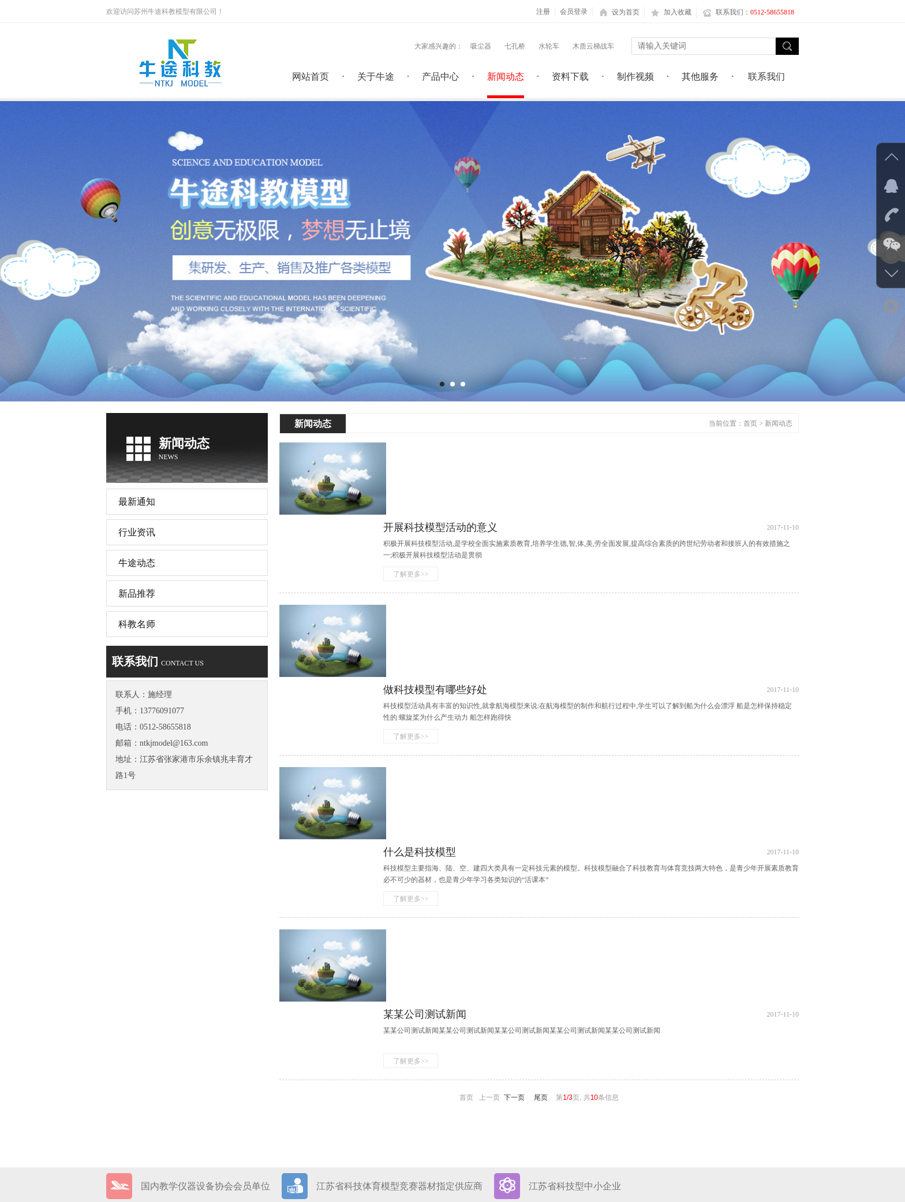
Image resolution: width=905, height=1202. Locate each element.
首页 (750, 423)
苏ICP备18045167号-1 (505, 1050)
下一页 (514, 832)
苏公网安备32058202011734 (529, 1070)
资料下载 (122, 1074)
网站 (177, 1180)
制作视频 (200, 1074)
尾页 (541, 832)
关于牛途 (200, 1034)
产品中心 (122, 1054)
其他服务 (122, 1095)
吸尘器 (480, 46)
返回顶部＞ (778, 1180)
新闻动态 (778, 423)
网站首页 (122, 1034)
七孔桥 (514, 46)
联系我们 (200, 1095)
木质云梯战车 (593, 46)
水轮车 (548, 46)
